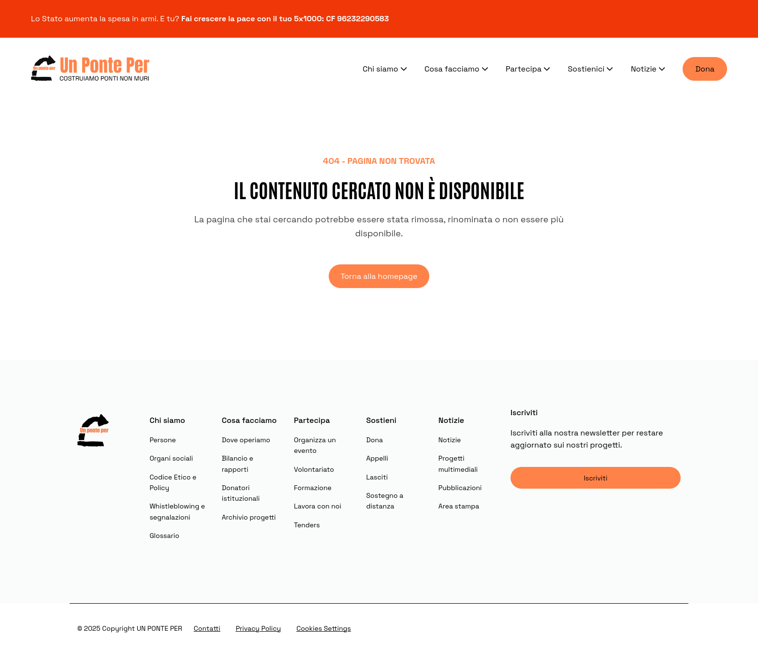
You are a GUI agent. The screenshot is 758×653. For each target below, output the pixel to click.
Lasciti (377, 477)
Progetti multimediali (458, 463)
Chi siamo (386, 68)
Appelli (377, 458)
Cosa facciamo (457, 68)
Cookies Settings (323, 628)
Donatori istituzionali (241, 493)
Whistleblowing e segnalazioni (177, 511)
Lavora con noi (317, 506)
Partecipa (529, 68)
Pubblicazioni (460, 487)
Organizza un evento (315, 445)
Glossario (164, 535)
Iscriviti (596, 478)
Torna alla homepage (378, 276)
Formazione (313, 487)
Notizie (649, 68)
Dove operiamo (246, 439)
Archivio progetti (249, 517)
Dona (704, 69)
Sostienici (591, 68)
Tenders (307, 525)
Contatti (207, 628)
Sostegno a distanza (384, 500)
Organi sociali (171, 458)
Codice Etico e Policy (172, 482)
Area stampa (459, 506)
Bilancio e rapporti (237, 463)
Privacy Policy (258, 628)
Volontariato (314, 469)
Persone (162, 439)
